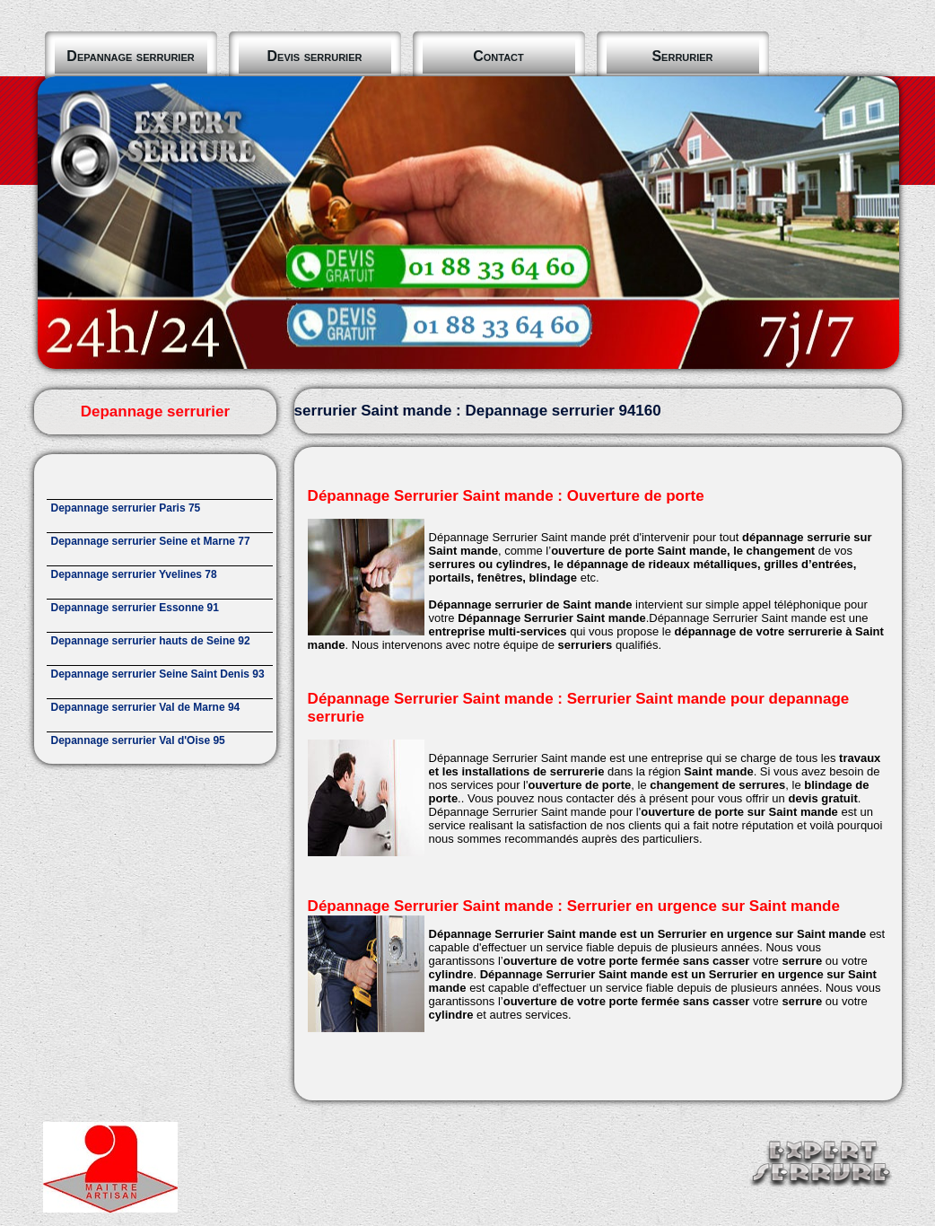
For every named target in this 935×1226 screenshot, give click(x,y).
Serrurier (681, 56)
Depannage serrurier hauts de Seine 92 (150, 641)
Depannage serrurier (130, 56)
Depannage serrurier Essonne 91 (135, 607)
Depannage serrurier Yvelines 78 (134, 574)
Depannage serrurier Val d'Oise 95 (138, 740)
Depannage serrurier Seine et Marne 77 (150, 541)
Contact (498, 56)
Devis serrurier (315, 56)
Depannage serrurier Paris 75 (126, 508)
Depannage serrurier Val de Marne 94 (145, 707)
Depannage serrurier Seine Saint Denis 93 (158, 674)
